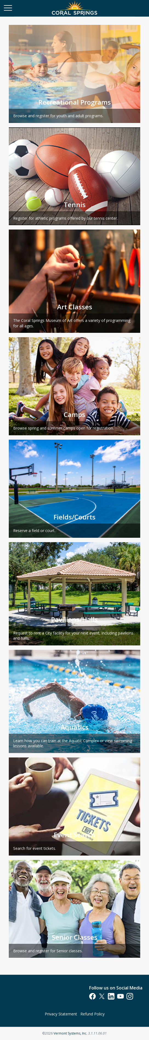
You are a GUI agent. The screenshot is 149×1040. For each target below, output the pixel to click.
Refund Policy (92, 1014)
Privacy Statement (61, 1014)
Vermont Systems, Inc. (70, 1033)
